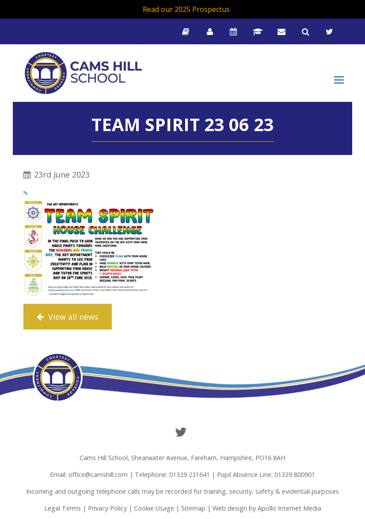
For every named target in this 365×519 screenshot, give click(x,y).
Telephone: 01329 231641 (172, 474)
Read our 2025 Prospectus (186, 9)
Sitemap (193, 508)
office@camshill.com (98, 474)
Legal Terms (62, 508)
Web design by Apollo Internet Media (267, 508)
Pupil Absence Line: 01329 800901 (266, 474)
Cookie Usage (154, 508)
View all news (68, 316)
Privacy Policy (107, 508)
